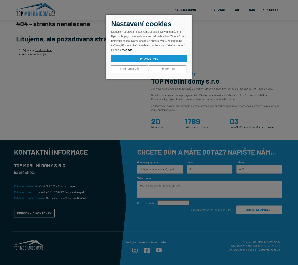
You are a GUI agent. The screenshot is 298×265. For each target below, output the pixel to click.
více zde (127, 50)
